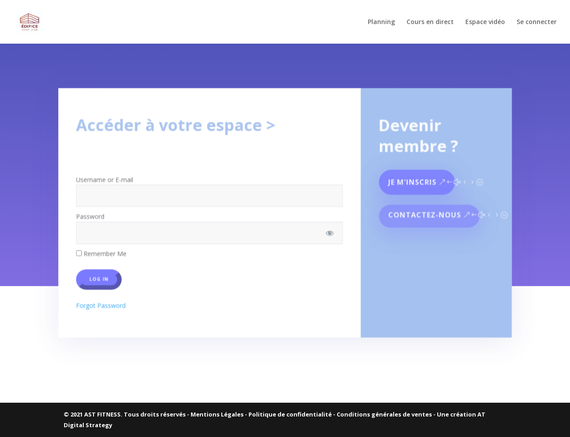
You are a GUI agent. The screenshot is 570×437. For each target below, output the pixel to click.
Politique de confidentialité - (292, 414)
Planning (381, 22)
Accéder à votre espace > (178, 124)
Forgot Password (105, 300)
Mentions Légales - (219, 414)
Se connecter (537, 22)
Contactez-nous (421, 211)
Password (94, 213)
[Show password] (329, 229)
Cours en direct (430, 22)
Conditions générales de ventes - (387, 414)
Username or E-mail (108, 177)
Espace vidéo (485, 22)
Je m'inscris (410, 179)
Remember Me (105, 249)
